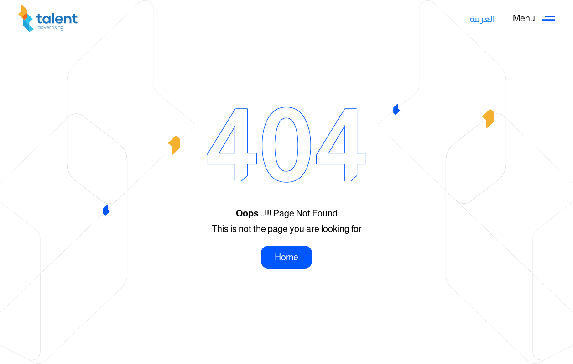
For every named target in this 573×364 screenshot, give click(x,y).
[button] (534, 18)
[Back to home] (48, 18)
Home (286, 257)
